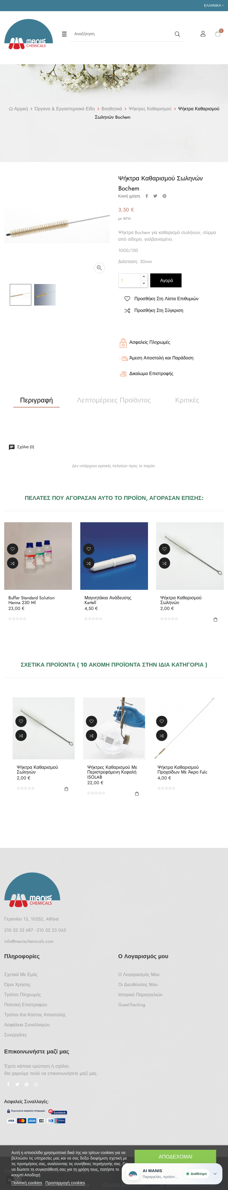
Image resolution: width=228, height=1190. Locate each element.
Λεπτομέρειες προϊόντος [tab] (114, 400)
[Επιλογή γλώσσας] (214, 5)
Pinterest (164, 196)
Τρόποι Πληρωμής (22, 994)
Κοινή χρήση (146, 196)
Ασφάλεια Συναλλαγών (27, 1025)
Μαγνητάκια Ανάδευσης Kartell (107, 600)
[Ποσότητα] (129, 280)
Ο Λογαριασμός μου (139, 974)
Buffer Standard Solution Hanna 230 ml (31, 600)
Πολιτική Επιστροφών (25, 1004)
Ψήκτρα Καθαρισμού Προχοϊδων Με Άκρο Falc (183, 770)
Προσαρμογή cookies (65, 1182)
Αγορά (166, 280)
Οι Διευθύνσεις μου (138, 984)
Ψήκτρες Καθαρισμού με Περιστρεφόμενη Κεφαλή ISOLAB (112, 772)
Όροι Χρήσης (17, 984)
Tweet (155, 196)
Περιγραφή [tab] (36, 400)
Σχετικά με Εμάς (21, 974)
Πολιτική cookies (26, 1182)
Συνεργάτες (15, 1035)
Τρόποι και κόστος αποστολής (35, 1015)
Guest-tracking (131, 1004)
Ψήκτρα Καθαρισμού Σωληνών (180, 600)
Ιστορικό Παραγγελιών (140, 994)
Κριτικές (187, 400)
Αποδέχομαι (175, 1157)
